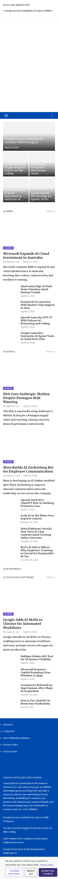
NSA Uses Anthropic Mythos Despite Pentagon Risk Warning (26, 398)
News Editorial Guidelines (16, 738)
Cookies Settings (14, 872)
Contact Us (8, 731)
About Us (8, 724)
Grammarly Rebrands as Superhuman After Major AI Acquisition (37, 688)
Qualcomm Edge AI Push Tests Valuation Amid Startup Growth (36, 289)
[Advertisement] (29, 77)
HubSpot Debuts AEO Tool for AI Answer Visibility (37, 658)
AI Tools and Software (18, 577)
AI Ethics (9, 351)
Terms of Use (10, 751)
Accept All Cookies (47, 872)
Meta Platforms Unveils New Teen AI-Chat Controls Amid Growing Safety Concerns (36, 533)
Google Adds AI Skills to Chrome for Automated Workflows (22, 624)
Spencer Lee (13, 261)
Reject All (31, 872)
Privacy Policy (10, 744)
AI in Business (12, 569)
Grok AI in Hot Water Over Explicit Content (37, 517)
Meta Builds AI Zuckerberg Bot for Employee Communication (28, 469)
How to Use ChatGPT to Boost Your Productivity (35, 702)
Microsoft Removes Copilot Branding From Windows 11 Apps (36, 672)
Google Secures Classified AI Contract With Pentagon (30, 10)
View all (50, 211)
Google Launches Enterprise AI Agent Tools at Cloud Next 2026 (37, 336)
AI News (8, 211)
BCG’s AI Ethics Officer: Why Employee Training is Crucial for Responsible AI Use (37, 552)
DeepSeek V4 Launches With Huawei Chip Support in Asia (38, 304)
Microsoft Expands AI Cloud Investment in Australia (26, 256)
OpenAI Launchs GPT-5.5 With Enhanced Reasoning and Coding (36, 320)
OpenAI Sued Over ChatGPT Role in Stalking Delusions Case (37, 502)
